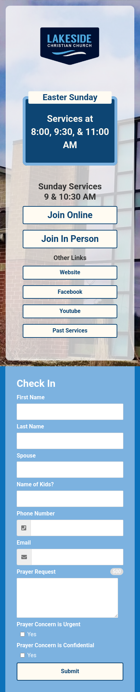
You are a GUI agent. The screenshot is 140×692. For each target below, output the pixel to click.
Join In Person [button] (70, 239)
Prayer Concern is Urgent (48, 624)
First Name (31, 397)
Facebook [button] (70, 291)
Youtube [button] (70, 311)
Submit (70, 671)
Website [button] (70, 272)
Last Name (30, 426)
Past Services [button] (69, 330)
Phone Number (36, 513)
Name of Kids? (35, 484)
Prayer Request (36, 571)
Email (24, 542)
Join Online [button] (70, 215)
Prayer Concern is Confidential (55, 645)
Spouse (26, 455)
